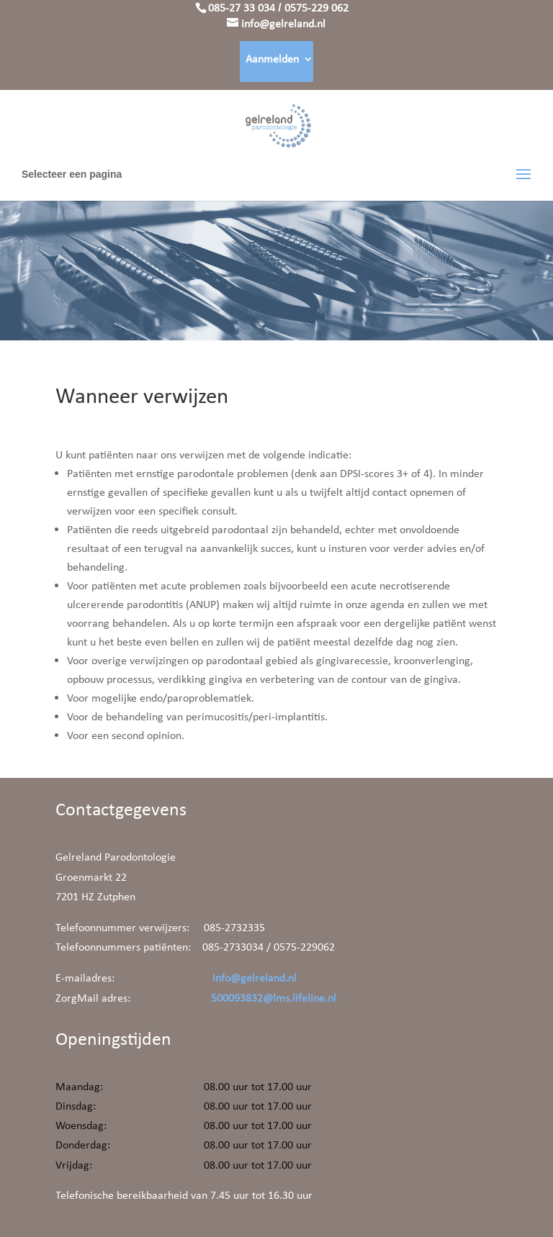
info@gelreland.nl (254, 977)
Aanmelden (272, 58)
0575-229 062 (316, 7)
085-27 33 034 (241, 7)
